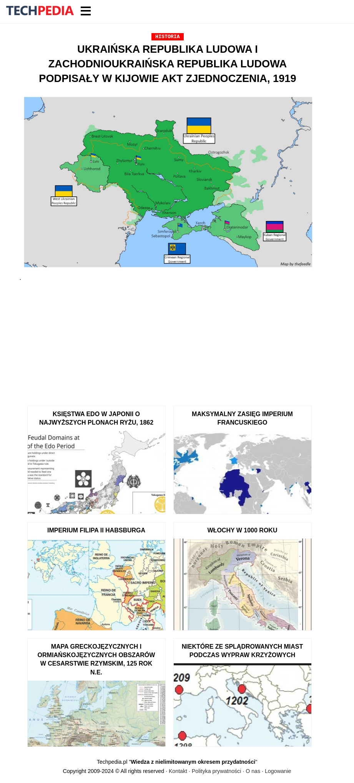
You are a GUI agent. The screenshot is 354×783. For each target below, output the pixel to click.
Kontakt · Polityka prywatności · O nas (214, 771)
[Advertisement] (168, 340)
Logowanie (278, 771)
